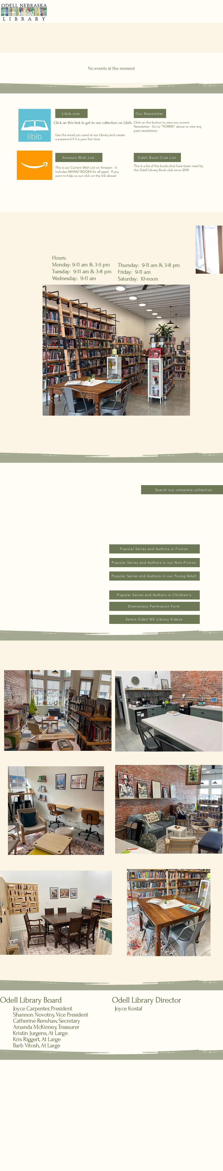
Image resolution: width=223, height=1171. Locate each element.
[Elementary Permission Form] (154, 606)
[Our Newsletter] (150, 113)
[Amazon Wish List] (78, 157)
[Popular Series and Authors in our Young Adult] (154, 576)
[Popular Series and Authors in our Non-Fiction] (154, 562)
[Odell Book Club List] (157, 157)
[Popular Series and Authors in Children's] (154, 595)
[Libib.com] (71, 113)
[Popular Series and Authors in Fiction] (154, 548)
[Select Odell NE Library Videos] (154, 619)
